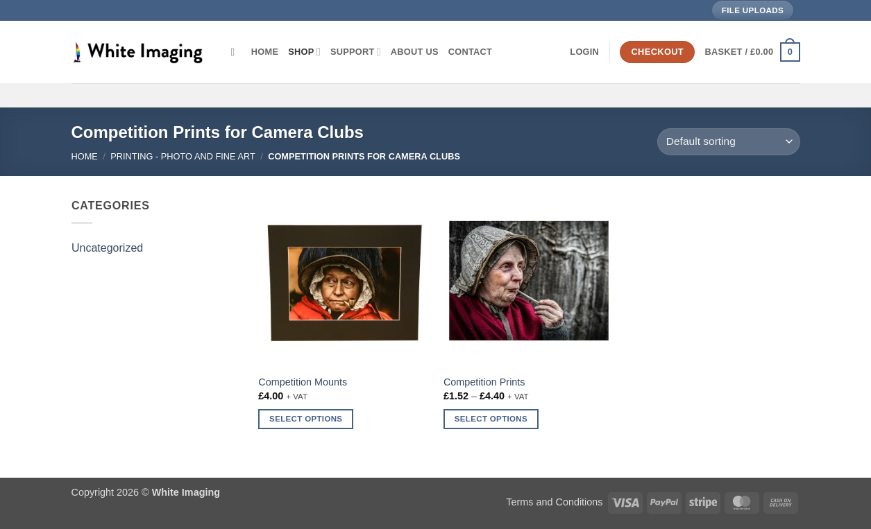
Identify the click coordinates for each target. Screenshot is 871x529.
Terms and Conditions (554, 502)
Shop (304, 51)
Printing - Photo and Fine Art (182, 156)
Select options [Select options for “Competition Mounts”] (305, 419)
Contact (470, 51)
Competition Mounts (302, 382)
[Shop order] (728, 141)
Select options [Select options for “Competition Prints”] (491, 419)
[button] (584, 52)
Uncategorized (107, 248)
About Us (415, 51)
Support (355, 51)
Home (264, 51)
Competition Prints (484, 382)
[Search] (236, 52)
